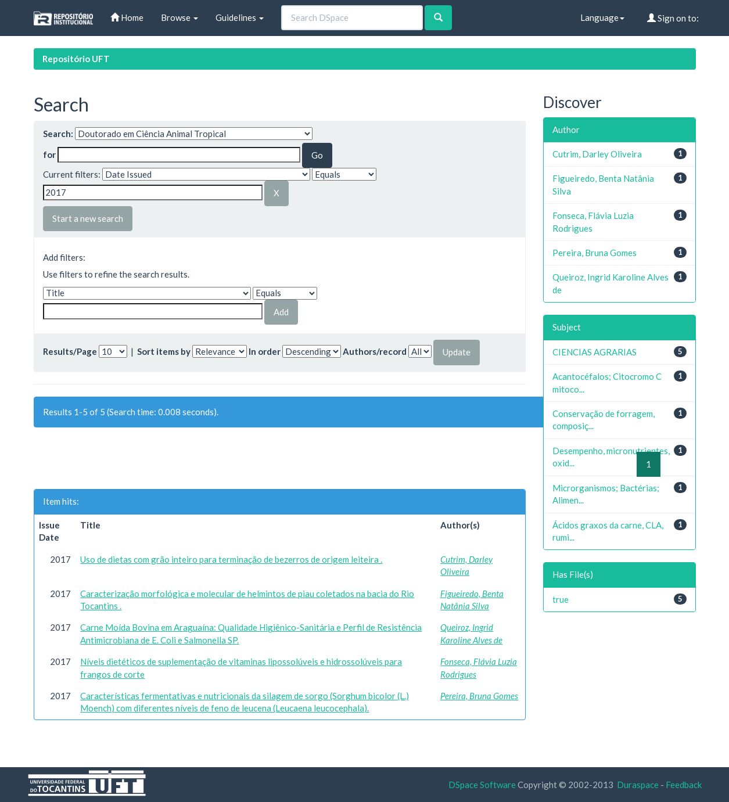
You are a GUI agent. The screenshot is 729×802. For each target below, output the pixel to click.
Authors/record (375, 351)
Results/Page (70, 351)
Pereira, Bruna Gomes (479, 695)
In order (265, 351)
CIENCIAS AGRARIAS (594, 352)
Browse (179, 17)
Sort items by (164, 351)
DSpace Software (482, 784)
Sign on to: (673, 18)
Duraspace (638, 784)
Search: (58, 133)
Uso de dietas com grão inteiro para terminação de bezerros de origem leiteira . (231, 559)
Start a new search (87, 218)
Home (126, 17)
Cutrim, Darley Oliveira (597, 154)
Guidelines (240, 17)
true (560, 599)
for (49, 154)
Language (602, 17)
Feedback (684, 784)
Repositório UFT (76, 58)
